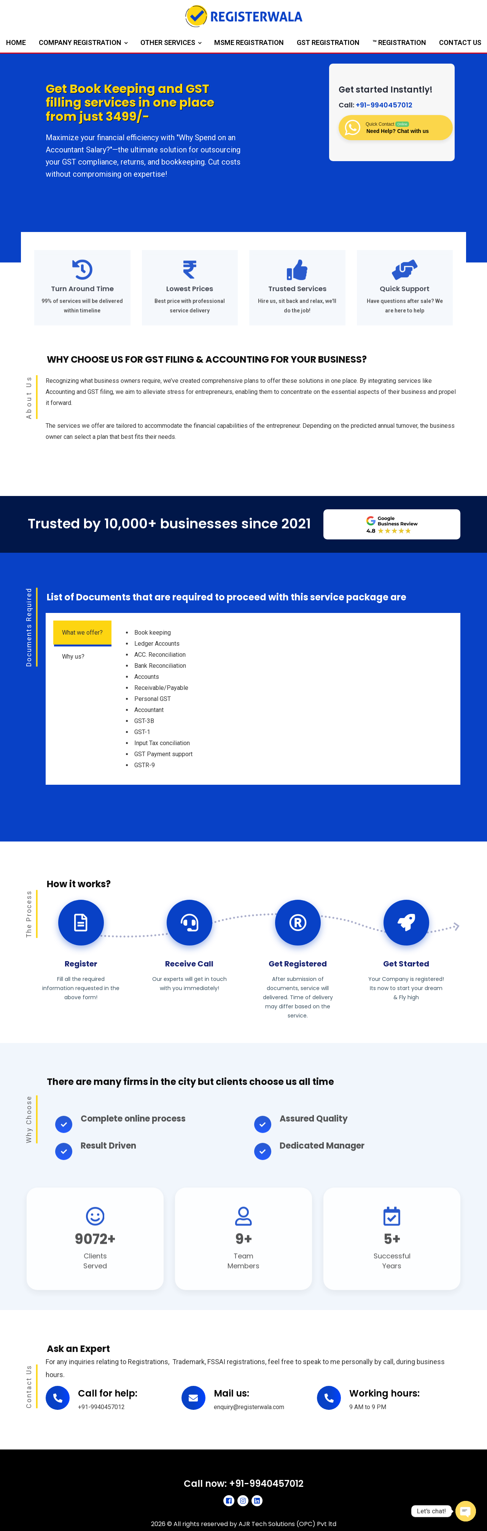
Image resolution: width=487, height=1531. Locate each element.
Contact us (460, 42)
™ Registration (399, 42)
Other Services (170, 43)
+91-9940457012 (384, 105)
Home (16, 42)
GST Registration (328, 42)
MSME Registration (249, 42)
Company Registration (83, 43)
